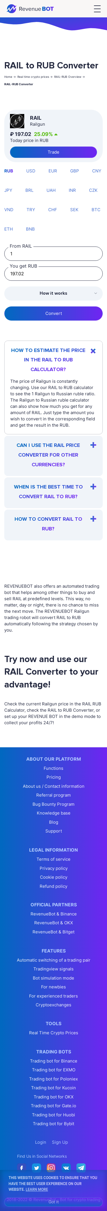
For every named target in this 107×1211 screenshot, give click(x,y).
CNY (96, 171)
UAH (51, 190)
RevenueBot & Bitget (53, 932)
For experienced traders (53, 996)
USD (30, 171)
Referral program (53, 795)
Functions (53, 768)
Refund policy (53, 886)
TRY (31, 209)
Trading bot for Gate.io (53, 1105)
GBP (74, 171)
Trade (53, 152)
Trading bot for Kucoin (53, 1087)
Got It (54, 1201)
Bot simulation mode (53, 978)
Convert (53, 313)
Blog (53, 822)
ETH (8, 229)
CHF (52, 209)
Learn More (37, 1189)
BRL (29, 190)
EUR (53, 171)
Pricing (54, 777)
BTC (96, 209)
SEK (74, 209)
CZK (93, 190)
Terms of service (53, 859)
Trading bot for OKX (54, 1097)
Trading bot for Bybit (53, 1123)
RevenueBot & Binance (54, 914)
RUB (8, 171)
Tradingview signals (53, 969)
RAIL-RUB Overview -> (69, 76)
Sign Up (60, 1142)
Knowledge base (53, 813)
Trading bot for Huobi (53, 1115)
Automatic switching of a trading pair (53, 960)
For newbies (53, 987)
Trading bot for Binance (53, 1061)
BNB (30, 229)
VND (8, 209)
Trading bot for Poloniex (53, 1079)
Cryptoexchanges (53, 1005)
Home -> (10, 76)
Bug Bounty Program (53, 804)
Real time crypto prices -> (35, 76)
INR (72, 190)
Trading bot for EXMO (53, 1069)
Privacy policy (54, 868)
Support (53, 831)
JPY (8, 190)
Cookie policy (53, 877)
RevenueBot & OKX (53, 922)
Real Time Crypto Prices (53, 1032)
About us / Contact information (53, 786)
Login (40, 1142)
